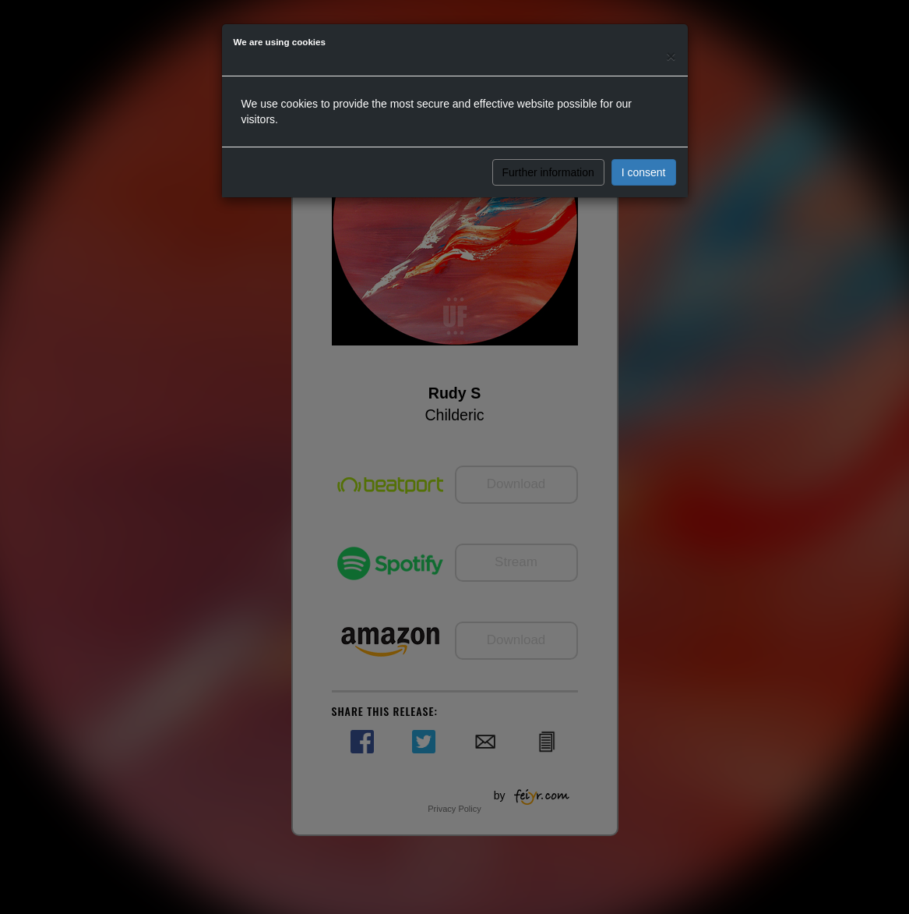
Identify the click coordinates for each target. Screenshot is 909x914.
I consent (644, 172)
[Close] (670, 56)
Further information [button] (548, 172)
